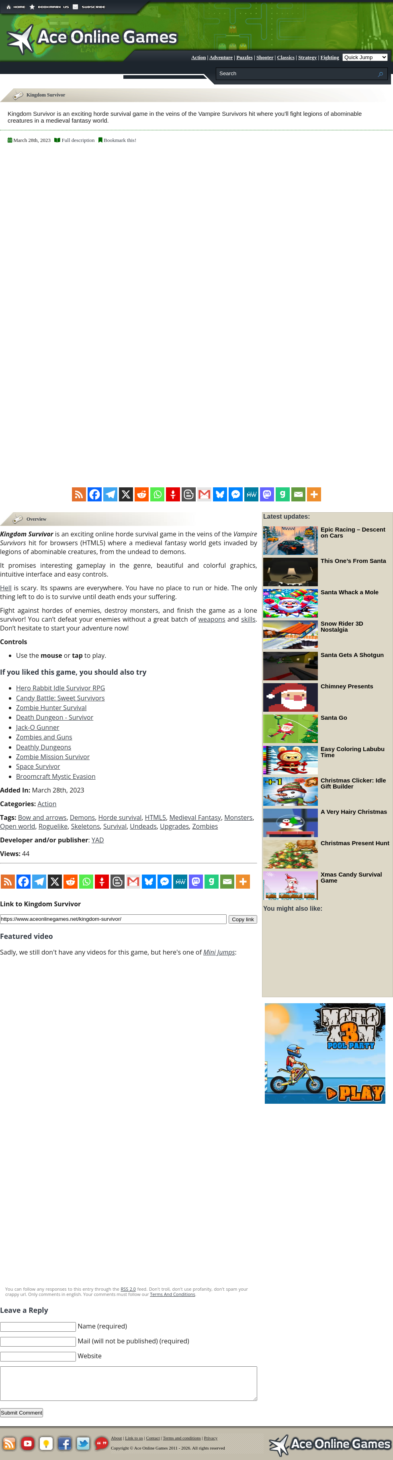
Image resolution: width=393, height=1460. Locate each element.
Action (198, 57)
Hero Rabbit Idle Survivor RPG (60, 687)
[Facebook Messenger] (236, 494)
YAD (98, 839)
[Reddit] (142, 494)
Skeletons (85, 825)
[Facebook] (95, 494)
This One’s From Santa (353, 560)
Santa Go (334, 717)
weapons (212, 618)
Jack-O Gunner (37, 726)
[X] (126, 494)
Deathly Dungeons (43, 746)
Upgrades (174, 825)
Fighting (330, 57)
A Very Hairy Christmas (354, 811)
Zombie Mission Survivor (53, 756)
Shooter (264, 57)
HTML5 (155, 817)
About (116, 1437)
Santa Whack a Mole (350, 592)
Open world (17, 825)
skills (248, 618)
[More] (314, 494)
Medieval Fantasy (195, 817)
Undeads (143, 825)
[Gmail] (204, 494)
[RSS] (79, 494)
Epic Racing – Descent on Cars (353, 532)
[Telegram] (110, 494)
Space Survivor (38, 766)
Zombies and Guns (44, 736)
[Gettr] (173, 494)
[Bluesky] (220, 494)
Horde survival (119, 817)
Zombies (205, 825)
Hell (6, 587)
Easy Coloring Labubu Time (353, 751)
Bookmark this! (120, 140)
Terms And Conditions (172, 1294)
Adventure (221, 57)
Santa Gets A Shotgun (352, 654)
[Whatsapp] (157, 494)
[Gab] (283, 494)
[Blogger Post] (189, 494)
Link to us (134, 1437)
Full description (78, 140)
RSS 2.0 (128, 1288)
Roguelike (53, 825)
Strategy (307, 57)
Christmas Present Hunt (355, 843)
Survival (115, 825)
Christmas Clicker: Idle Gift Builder (353, 783)
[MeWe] (251, 494)
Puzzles (244, 57)
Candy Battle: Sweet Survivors (60, 697)
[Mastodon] (267, 494)
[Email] (298, 494)
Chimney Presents (347, 686)
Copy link (243, 918)
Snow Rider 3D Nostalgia (342, 626)
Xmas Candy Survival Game (351, 877)
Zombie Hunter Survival (51, 707)
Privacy (211, 1437)
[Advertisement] (128, 1220)
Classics (286, 57)
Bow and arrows (42, 817)
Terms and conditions (182, 1437)
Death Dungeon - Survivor (54, 717)
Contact (153, 1437)
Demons (82, 817)
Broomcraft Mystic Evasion (56, 775)
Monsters (238, 817)
